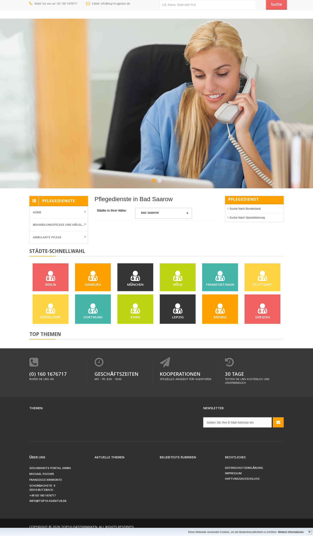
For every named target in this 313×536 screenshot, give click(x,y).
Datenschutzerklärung (244, 470)
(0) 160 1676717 (48, 377)
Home (37, 212)
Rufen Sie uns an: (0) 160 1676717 (53, 4)
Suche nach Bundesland (245, 208)
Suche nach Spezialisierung (247, 217)
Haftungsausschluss (242, 481)
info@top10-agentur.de (48, 503)
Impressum (233, 476)
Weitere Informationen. (291, 532)
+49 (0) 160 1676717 (42, 498)
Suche (276, 5)
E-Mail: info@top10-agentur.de (108, 4)
